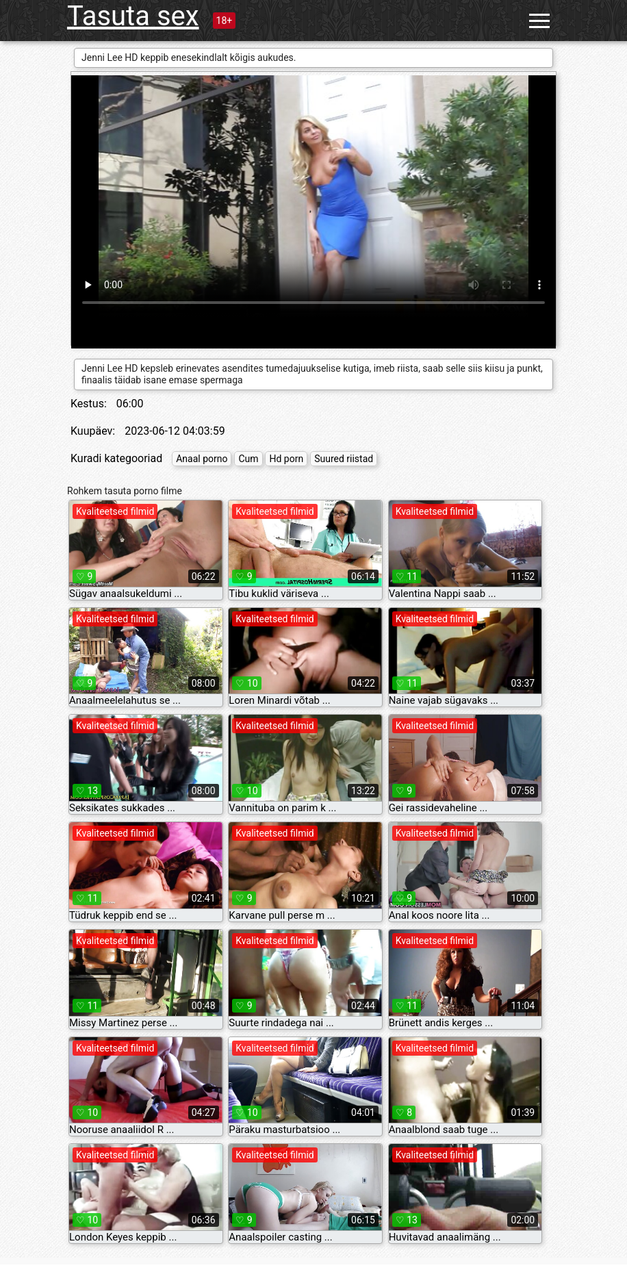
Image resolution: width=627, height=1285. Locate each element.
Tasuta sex (133, 16)
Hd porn (286, 458)
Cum (248, 458)
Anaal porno (201, 458)
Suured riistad (343, 458)
